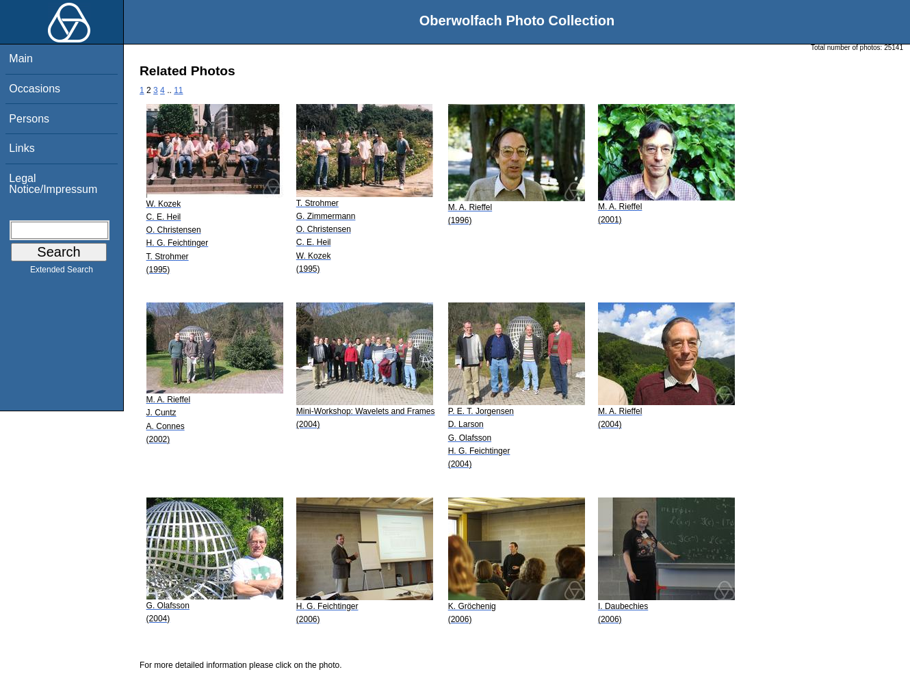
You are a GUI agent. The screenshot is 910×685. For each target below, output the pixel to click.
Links (21, 148)
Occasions (34, 88)
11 (178, 90)
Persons (29, 119)
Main (21, 58)
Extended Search (61, 272)
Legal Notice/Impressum (53, 183)
